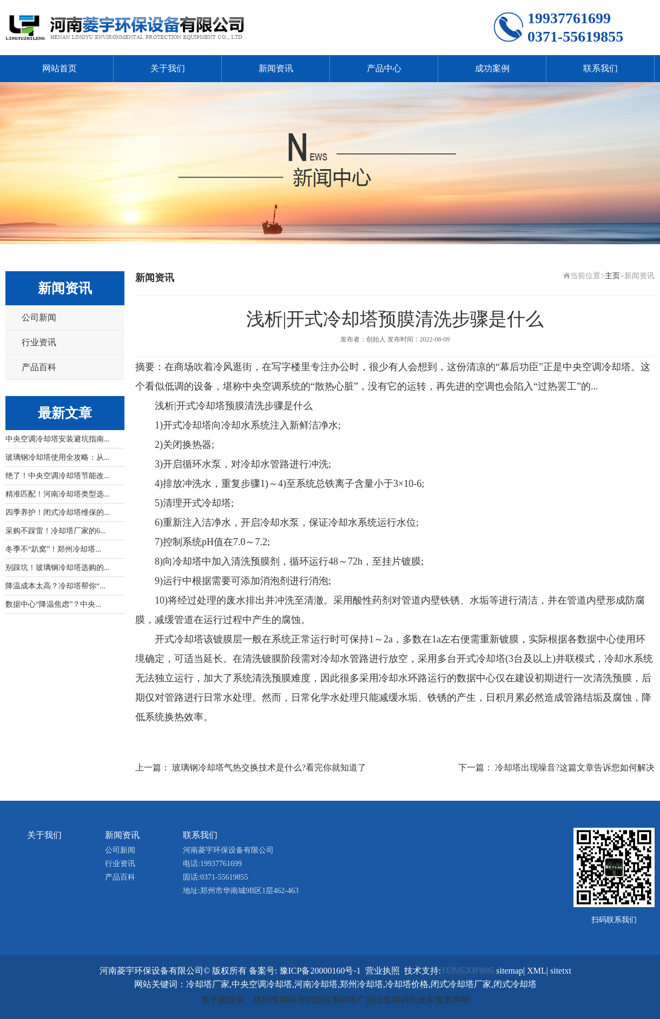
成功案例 (492, 68)
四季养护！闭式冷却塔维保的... (57, 512)
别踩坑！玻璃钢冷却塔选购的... (57, 568)
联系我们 (600, 68)
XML (536, 970)
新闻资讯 (276, 68)
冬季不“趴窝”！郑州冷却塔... (53, 549)
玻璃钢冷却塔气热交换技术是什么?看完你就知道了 (269, 767)
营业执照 (382, 970)
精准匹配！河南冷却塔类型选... (57, 494)
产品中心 (384, 68)
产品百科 (39, 367)
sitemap (509, 970)
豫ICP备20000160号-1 (320, 970)
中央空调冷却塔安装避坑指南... (57, 439)
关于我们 (167, 68)
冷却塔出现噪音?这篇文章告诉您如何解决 (575, 767)
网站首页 (59, 68)
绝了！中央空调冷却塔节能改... (57, 476)
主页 (612, 276)
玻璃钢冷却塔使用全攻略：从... (57, 457)
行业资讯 (39, 342)
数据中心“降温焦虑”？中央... (53, 604)
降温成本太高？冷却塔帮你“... (55, 586)
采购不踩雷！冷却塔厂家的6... (55, 531)
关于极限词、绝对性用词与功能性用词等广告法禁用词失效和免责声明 (335, 999)
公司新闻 (39, 317)
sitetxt (560, 970)
